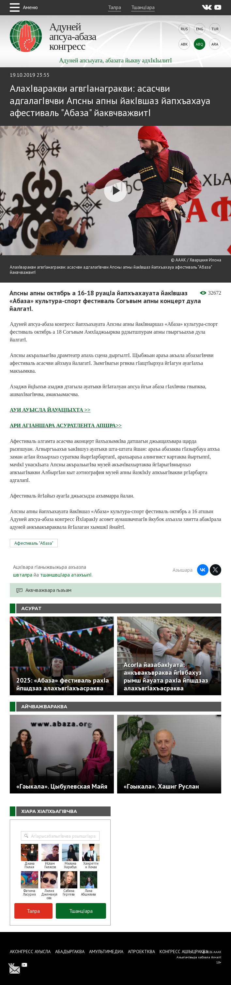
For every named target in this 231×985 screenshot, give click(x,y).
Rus (184, 28)
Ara (214, 44)
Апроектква (141, 951)
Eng (199, 28)
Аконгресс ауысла (30, 951)
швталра (22, 574)
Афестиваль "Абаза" (33, 543)
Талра (114, 7)
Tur (215, 28)
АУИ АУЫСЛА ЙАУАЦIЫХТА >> (50, 410)
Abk (184, 44)
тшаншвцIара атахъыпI (66, 574)
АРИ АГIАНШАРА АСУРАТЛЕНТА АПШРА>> (66, 425)
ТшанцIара (143, 7)
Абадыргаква (70, 951)
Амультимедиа (106, 951)
